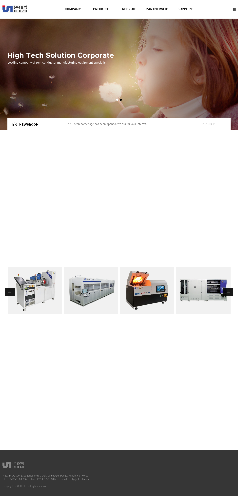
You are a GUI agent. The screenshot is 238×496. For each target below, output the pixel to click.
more (35, 290)
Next (57, 126)
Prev (57, 122)
